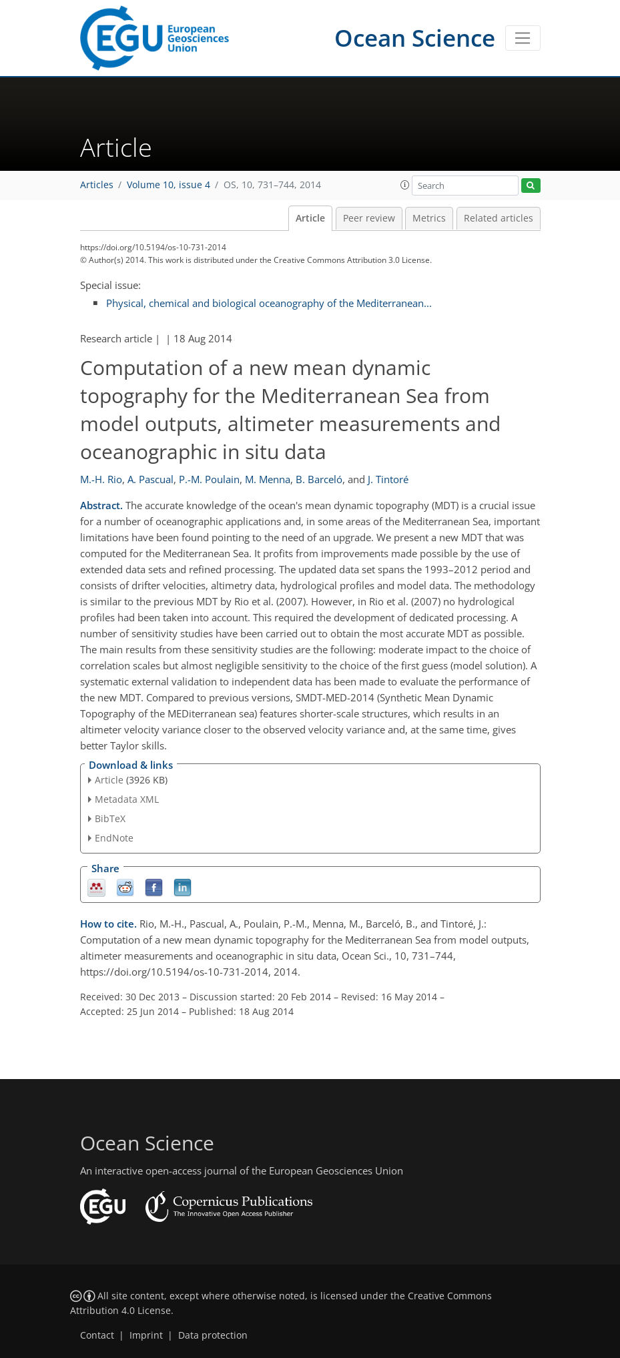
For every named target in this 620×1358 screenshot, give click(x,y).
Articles (96, 185)
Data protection (213, 1335)
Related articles (498, 218)
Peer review (369, 218)
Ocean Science (414, 37)
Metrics (429, 218)
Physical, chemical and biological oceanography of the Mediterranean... (269, 303)
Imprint (146, 1335)
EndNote (114, 837)
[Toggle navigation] (523, 38)
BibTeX (110, 818)
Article (310, 218)
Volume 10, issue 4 (168, 185)
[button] (405, 185)
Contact (97, 1335)
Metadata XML (127, 799)
